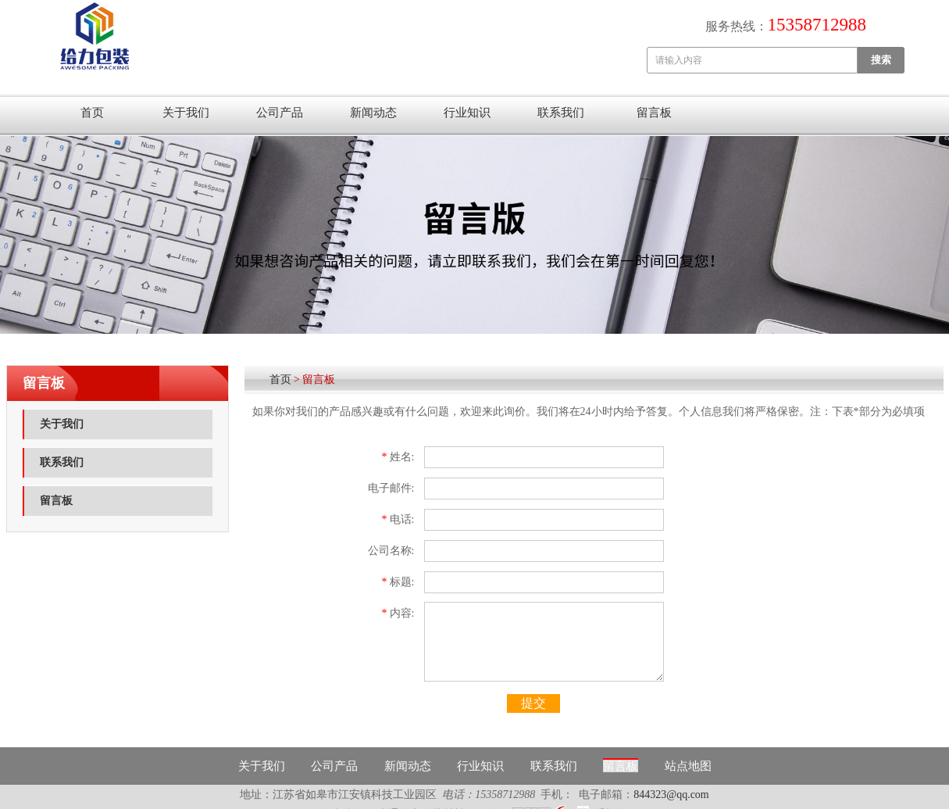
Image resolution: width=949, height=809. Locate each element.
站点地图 (688, 766)
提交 (533, 703)
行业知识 (467, 112)
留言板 (654, 112)
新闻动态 (373, 112)
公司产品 (279, 112)
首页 (92, 112)
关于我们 (185, 112)
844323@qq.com (671, 794)
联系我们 (560, 112)
